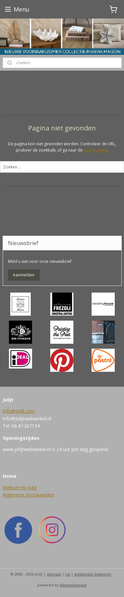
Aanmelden (23, 275)
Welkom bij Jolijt (20, 487)
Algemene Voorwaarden (28, 495)
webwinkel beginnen (92, 574)
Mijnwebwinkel (73, 584)
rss (67, 574)
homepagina (95, 150)
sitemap (54, 574)
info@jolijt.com (19, 411)
